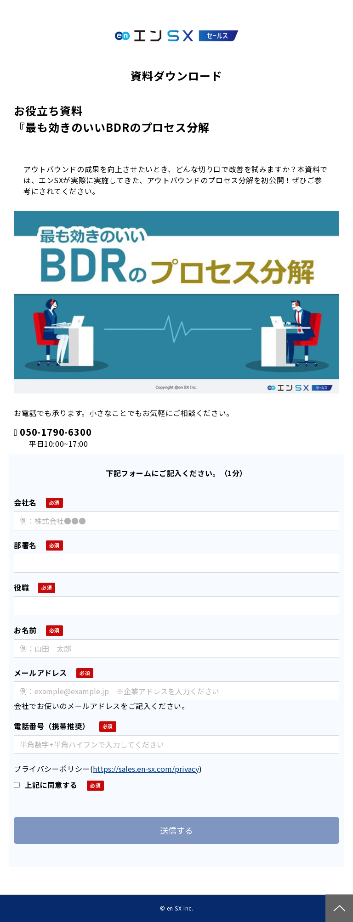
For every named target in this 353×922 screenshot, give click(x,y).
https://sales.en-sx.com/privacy (146, 768)
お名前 (25, 629)
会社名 (25, 502)
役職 (21, 587)
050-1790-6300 (55, 432)
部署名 (25, 545)
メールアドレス (40, 672)
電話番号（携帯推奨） (52, 725)
